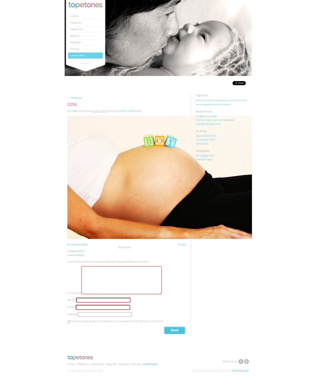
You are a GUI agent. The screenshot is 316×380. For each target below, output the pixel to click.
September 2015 (206, 135)
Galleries (75, 42)
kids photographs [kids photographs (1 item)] (204, 104)
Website (72, 314)
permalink (78, 251)
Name (71, 299)
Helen (74, 111)
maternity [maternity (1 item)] (217, 104)
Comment (74, 293)
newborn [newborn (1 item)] (226, 104)
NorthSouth (240, 370)
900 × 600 (127, 111)
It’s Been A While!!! (206, 116)
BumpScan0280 (77, 244)
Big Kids (75, 35)
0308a (181, 244)
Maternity (76, 22)
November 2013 (205, 139)
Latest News (77, 55)
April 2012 (202, 143)
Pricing (74, 48)
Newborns (76, 29)
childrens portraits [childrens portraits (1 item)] (237, 100)
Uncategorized (205, 155)
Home (74, 16)
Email (71, 307)
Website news (204, 159)
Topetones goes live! (208, 123)
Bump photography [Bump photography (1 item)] (219, 100)
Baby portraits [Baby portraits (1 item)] (203, 100)
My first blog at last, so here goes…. (216, 120)
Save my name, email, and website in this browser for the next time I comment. (117, 321)
